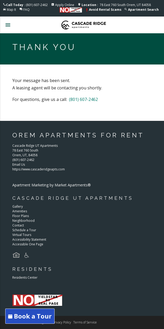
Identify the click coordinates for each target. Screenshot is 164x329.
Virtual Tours (21, 235)
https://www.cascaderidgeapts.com (38, 169)
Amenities (19, 211)
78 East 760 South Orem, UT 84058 (116, 5)
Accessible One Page (27, 244)
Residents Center (25, 277)
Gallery (17, 206)
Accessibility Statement (29, 239)
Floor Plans (20, 216)
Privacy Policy (61, 322)
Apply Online (64, 5)
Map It (11, 9)
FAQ (26, 9)
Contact (18, 225)
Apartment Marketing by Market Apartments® (51, 184)
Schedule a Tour (24, 230)
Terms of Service (85, 322)
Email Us (18, 164)
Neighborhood (23, 220)
